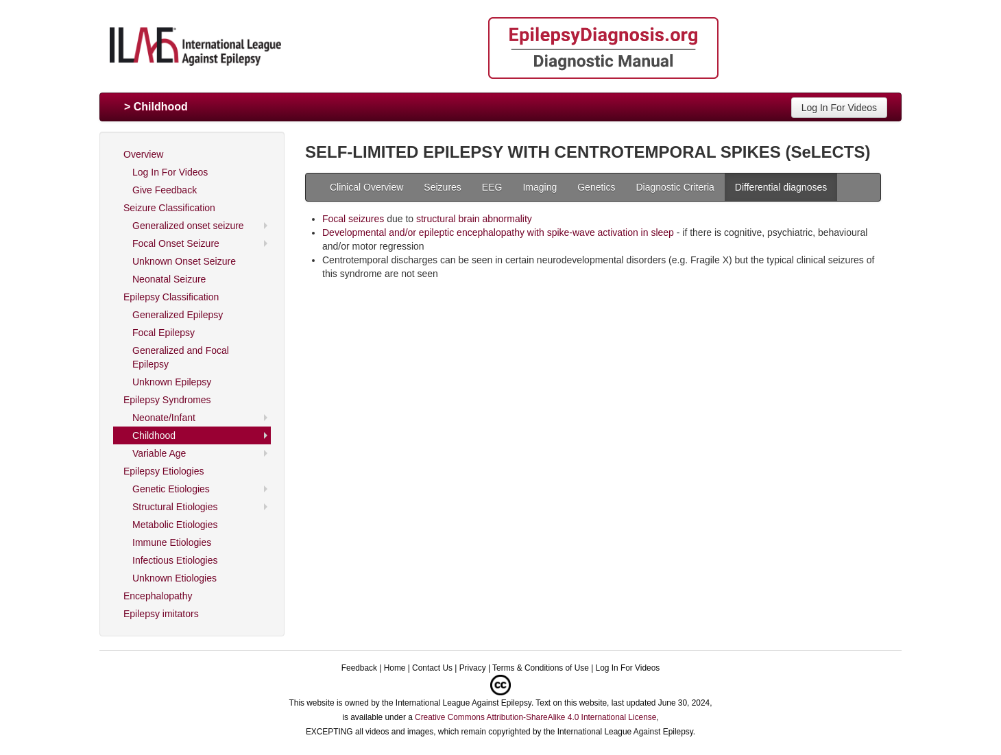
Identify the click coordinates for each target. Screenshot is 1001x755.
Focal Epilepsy (163, 332)
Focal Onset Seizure (175, 243)
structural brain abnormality (474, 218)
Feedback (359, 668)
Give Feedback (164, 189)
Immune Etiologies (171, 542)
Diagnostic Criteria (675, 187)
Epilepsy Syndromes (167, 399)
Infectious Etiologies (175, 560)
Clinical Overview (366, 187)
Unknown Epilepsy (171, 381)
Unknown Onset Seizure (184, 261)
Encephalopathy (157, 595)
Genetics (596, 187)
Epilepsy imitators (161, 613)
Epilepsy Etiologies (163, 471)
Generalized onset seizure (188, 225)
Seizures (442, 187)
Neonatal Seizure (169, 279)
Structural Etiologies (175, 506)
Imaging (539, 187)
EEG (492, 187)
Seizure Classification (169, 207)
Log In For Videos (839, 107)
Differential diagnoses (781, 187)
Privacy (472, 668)
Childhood (154, 435)
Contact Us (432, 668)
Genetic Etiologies (171, 488)
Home (395, 668)
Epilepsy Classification (171, 296)
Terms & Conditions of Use (540, 668)
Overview (143, 154)
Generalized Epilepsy (177, 314)
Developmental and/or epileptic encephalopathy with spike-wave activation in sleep (498, 232)
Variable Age (159, 453)
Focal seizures (353, 218)
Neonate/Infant (163, 417)
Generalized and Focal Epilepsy (180, 357)
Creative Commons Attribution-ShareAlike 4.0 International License (535, 717)
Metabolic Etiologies (175, 524)
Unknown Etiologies (174, 578)
